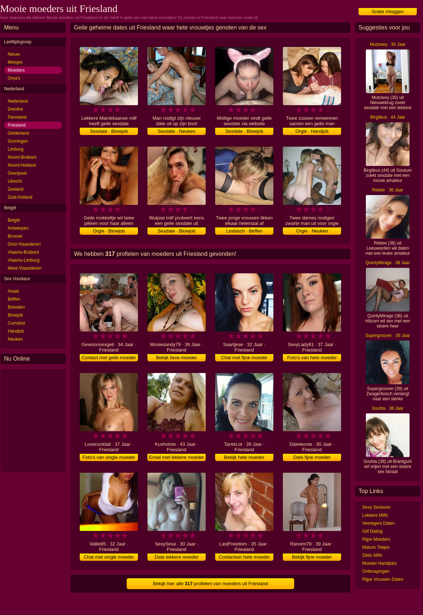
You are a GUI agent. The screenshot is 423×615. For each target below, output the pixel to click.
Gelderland (18, 133)
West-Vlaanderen (24, 268)
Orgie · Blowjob (109, 231)
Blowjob (15, 315)
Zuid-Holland (20, 197)
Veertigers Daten (378, 523)
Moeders (16, 70)
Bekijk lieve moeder (176, 357)
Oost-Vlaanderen (24, 244)
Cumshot (16, 323)
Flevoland (17, 117)
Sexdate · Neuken (176, 131)
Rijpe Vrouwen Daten (382, 579)
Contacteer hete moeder (244, 557)
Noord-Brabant (22, 157)
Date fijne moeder (312, 457)
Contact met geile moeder (109, 357)
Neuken (15, 339)
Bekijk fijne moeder (312, 557)
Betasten (16, 307)
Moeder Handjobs (379, 563)
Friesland (16, 125)
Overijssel (17, 173)
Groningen (18, 141)
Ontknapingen (376, 571)
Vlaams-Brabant (23, 252)
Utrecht (15, 181)
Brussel (15, 236)
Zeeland (15, 189)
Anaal (13, 291)
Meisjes (15, 62)
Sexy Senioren (376, 507)
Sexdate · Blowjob (109, 131)
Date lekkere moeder (177, 557)
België (14, 220)
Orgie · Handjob (311, 131)
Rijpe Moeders (376, 539)
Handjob (16, 331)
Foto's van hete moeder (312, 357)
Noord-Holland (22, 165)
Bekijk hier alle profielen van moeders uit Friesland (210, 583)
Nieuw (14, 54)
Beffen (14, 299)
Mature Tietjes (376, 547)
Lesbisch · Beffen (244, 231)
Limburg (15, 149)
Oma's (14, 78)
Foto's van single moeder (109, 457)
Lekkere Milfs (375, 515)
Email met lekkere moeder (176, 457)
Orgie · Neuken (312, 231)
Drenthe (15, 109)
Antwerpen (18, 228)
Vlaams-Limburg (23, 260)
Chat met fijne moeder (244, 357)
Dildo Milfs (372, 555)
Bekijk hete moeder (244, 457)
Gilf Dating (372, 531)
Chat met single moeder (109, 557)
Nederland (18, 101)
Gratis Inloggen (388, 11)
